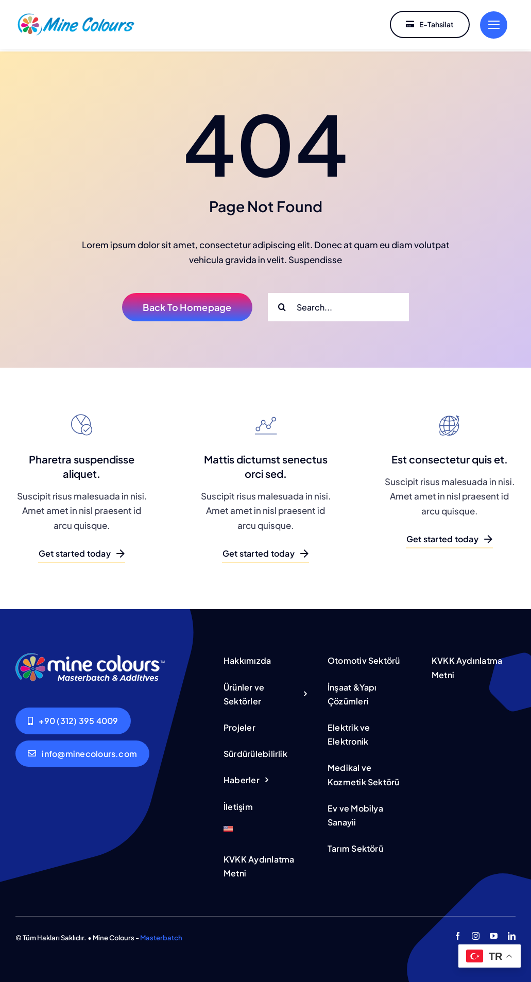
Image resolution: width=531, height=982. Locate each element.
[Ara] (282, 304)
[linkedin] (512, 933)
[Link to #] (493, 25)
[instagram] (475, 933)
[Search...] (338, 304)
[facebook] (457, 933)
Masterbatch (161, 935)
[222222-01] (75, 15)
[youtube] (494, 933)
